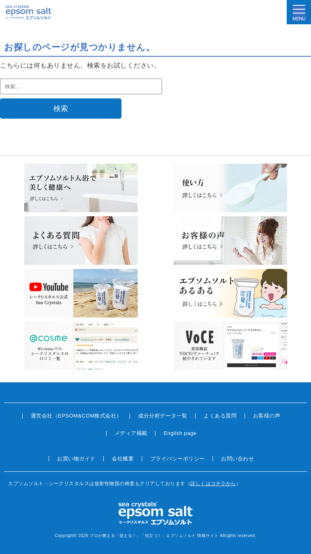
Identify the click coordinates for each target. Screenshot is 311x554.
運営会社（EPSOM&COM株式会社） (76, 416)
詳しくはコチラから (213, 483)
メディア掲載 (131, 433)
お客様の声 (267, 416)
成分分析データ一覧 (162, 416)
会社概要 (123, 459)
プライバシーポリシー (177, 459)
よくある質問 (220, 416)
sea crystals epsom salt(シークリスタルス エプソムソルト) (28, 12)
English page (180, 433)
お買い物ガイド (76, 459)
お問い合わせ (237, 459)
